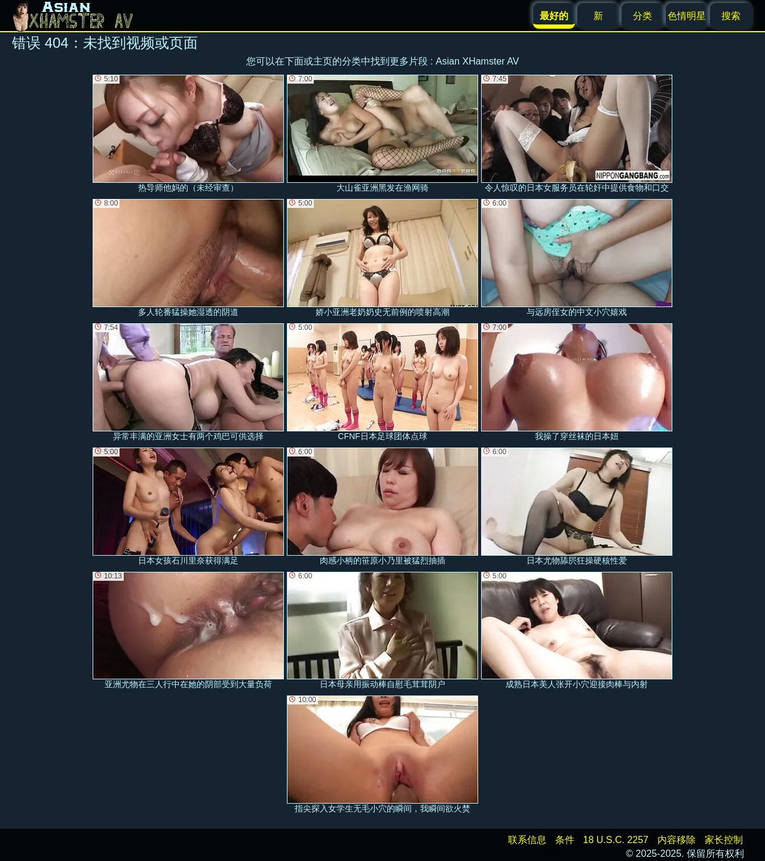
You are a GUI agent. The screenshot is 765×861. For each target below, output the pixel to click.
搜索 (730, 16)
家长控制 (724, 840)
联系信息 (527, 840)
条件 (564, 840)
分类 (642, 16)
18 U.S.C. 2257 (615, 840)
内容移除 (676, 840)
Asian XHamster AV (477, 61)
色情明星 (687, 16)
